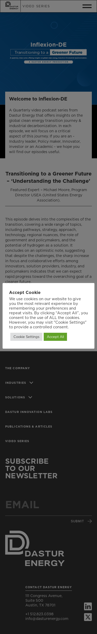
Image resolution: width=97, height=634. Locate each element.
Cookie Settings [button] (26, 336)
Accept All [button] (55, 336)
